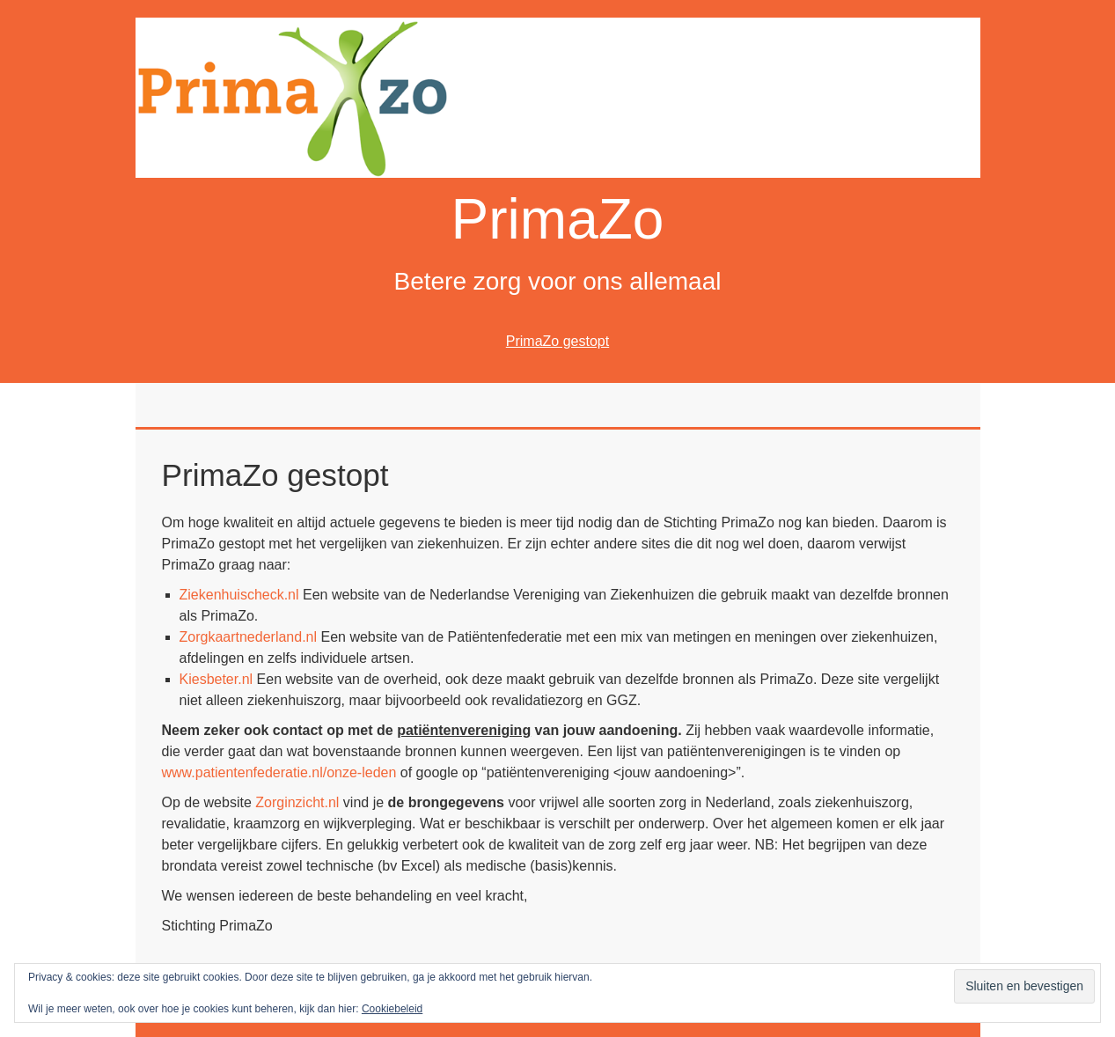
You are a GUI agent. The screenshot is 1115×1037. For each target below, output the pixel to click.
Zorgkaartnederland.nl (249, 636)
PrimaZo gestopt (557, 341)
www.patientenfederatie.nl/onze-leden (279, 772)
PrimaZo (557, 219)
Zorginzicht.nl (297, 802)
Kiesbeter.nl (216, 679)
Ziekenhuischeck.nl (239, 594)
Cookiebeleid (392, 1009)
